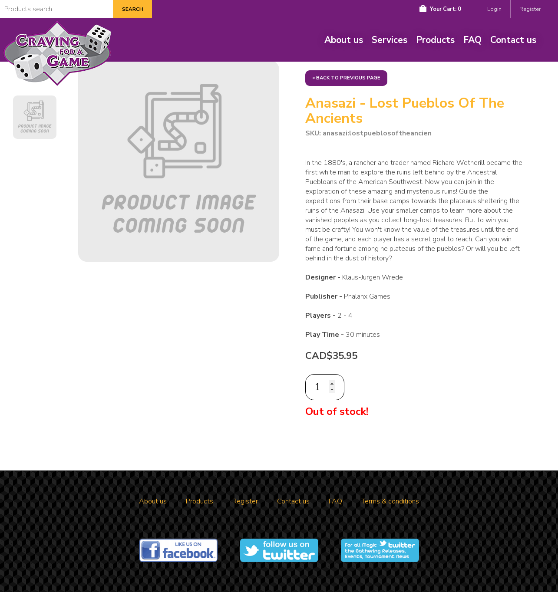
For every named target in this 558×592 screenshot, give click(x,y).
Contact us (513, 40)
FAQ (472, 40)
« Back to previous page (346, 78)
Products (435, 40)
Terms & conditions (390, 501)
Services (389, 40)
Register (530, 9)
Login (494, 9)
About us (343, 40)
